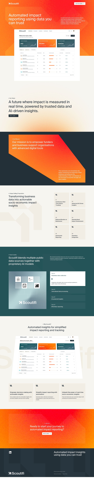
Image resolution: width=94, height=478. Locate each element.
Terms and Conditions (57, 474)
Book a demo (13, 115)
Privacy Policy (65, 474)
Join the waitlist (79, 3)
